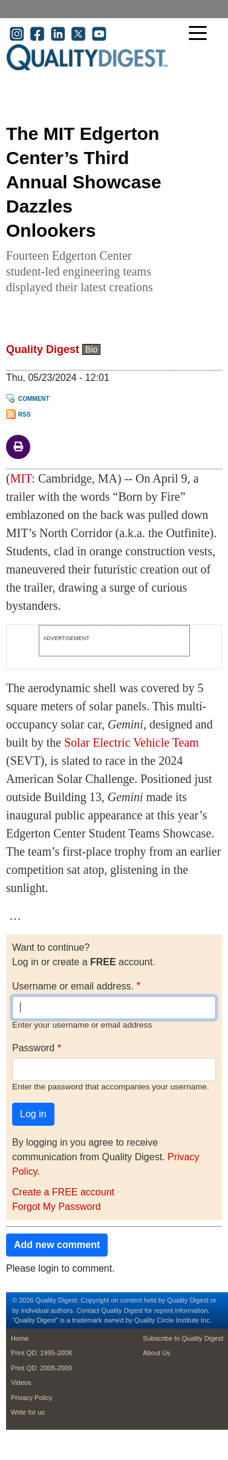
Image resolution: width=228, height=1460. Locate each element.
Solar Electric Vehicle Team (131, 742)
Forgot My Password (56, 1206)
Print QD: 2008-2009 (41, 1368)
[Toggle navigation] (201, 34)
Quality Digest (42, 349)
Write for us (28, 1412)
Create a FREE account (63, 1192)
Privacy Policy (31, 1397)
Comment (34, 398)
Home (19, 1338)
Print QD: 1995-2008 (41, 1352)
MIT (21, 478)
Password (33, 1048)
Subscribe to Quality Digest (183, 1338)
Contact (87, 1310)
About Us (156, 1352)
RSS (24, 414)
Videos (21, 1382)
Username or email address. (73, 986)
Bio (91, 349)
